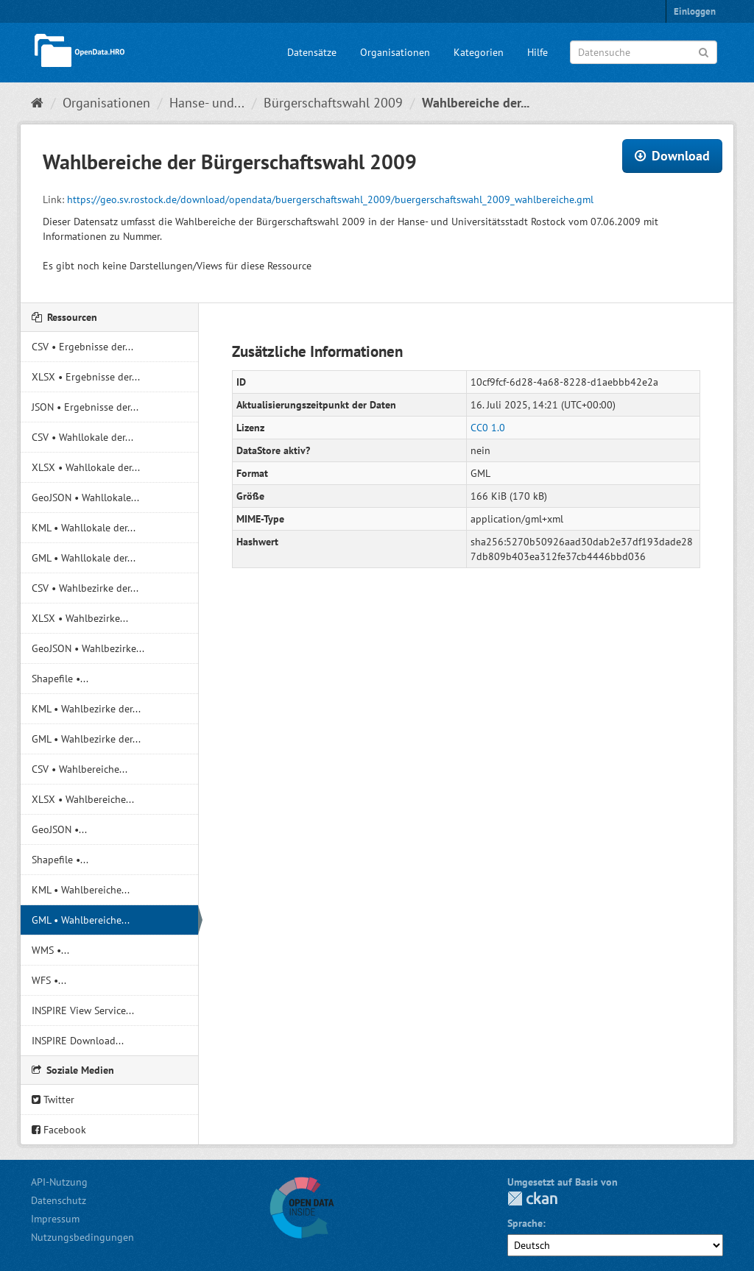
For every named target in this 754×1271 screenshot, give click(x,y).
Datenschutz (58, 1200)
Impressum (55, 1218)
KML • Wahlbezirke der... (86, 708)
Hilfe (537, 52)
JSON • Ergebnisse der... (85, 407)
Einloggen (695, 11)
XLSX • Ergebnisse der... (86, 376)
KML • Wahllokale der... (83, 527)
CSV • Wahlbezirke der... (85, 588)
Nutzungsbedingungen (82, 1237)
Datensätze (312, 52)
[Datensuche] (643, 52)
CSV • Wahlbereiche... (79, 769)
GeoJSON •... (59, 829)
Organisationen (395, 52)
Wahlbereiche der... (475, 102)
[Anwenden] (703, 51)
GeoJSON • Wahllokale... (85, 497)
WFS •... (49, 980)
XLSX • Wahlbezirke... (80, 618)
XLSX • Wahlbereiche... (83, 799)
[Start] (37, 102)
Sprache (525, 1223)
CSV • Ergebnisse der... (82, 346)
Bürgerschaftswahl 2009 (333, 102)
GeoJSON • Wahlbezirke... (88, 648)
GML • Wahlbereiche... (81, 920)
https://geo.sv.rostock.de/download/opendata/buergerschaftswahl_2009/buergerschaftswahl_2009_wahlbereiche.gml (330, 199)
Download (672, 155)
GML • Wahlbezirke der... (86, 739)
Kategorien (479, 52)
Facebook (59, 1129)
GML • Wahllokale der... (83, 557)
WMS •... (50, 950)
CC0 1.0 (488, 427)
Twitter (53, 1099)
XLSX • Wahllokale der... (86, 467)
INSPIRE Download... (78, 1040)
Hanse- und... (206, 102)
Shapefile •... (60, 678)
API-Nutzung (59, 1182)
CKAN (532, 1198)
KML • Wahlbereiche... (81, 889)
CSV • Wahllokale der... (82, 437)
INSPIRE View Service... (83, 1010)
